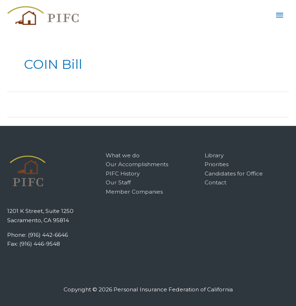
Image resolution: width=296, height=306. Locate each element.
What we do (123, 155)
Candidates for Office (234, 173)
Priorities (217, 164)
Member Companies (134, 191)
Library (214, 155)
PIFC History (123, 173)
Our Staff (118, 182)
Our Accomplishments (137, 164)
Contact (215, 182)
